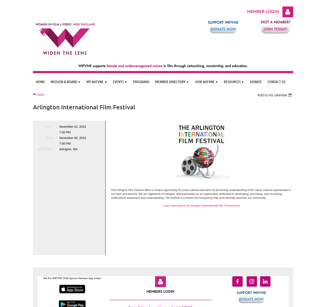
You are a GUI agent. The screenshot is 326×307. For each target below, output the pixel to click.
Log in (287, 11)
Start (48, 126)
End (49, 138)
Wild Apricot (258, 301)
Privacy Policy (136, 270)
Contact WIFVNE (181, 270)
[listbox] (275, 95)
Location (45, 149)
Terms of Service (158, 270)
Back (41, 94)
